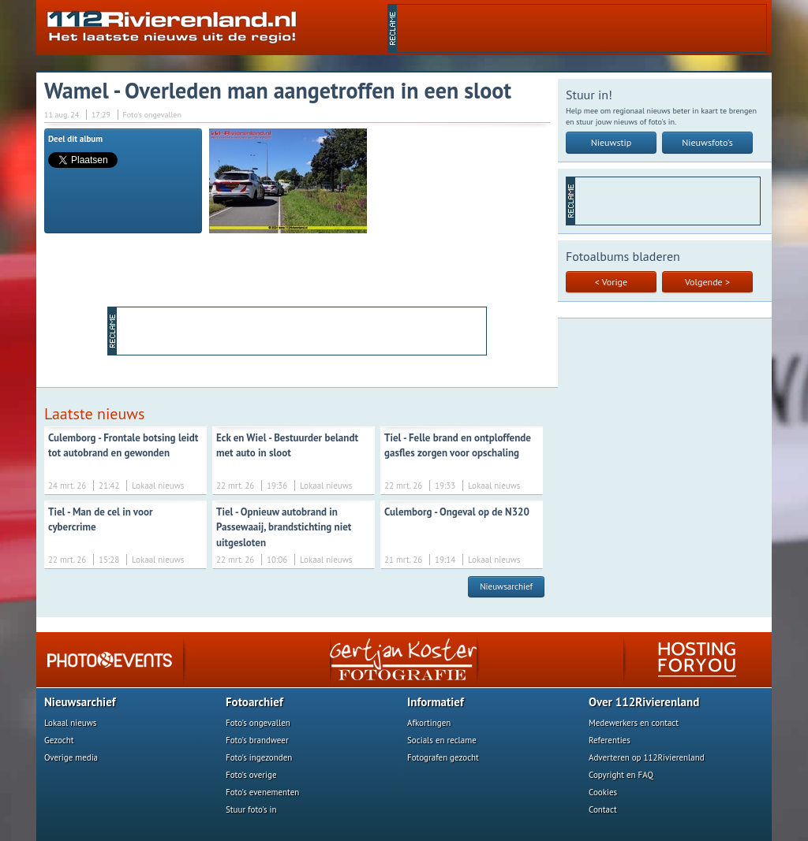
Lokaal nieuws (70, 722)
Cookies (603, 792)
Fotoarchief (254, 701)
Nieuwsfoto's (707, 142)
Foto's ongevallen (258, 722)
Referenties (609, 740)
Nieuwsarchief (506, 586)
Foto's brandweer (257, 740)
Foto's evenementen (262, 792)
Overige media (71, 757)
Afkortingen (429, 722)
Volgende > (707, 282)
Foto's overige (251, 774)
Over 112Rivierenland (644, 701)
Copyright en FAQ (621, 774)
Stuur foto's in (251, 809)
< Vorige (611, 282)
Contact (603, 809)
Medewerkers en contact (634, 722)
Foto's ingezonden (259, 757)
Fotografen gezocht (443, 757)
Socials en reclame (442, 740)
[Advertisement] (581, 28)
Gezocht (59, 740)
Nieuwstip (611, 142)
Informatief (435, 701)
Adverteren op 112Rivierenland (647, 757)
